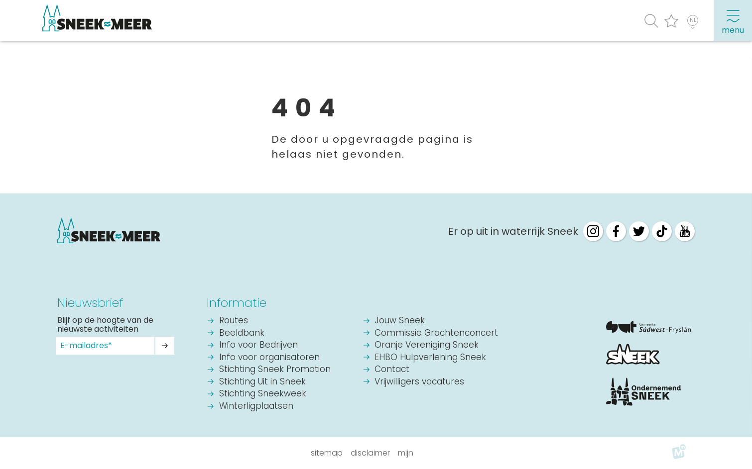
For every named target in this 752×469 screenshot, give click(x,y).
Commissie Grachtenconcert (436, 333)
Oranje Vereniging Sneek (427, 345)
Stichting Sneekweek (262, 394)
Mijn (405, 453)
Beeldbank (241, 333)
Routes (233, 321)
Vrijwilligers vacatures (419, 382)
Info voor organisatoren (269, 358)
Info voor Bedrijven (258, 345)
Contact (392, 370)
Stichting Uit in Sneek (262, 382)
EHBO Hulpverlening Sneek (430, 358)
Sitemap (327, 453)
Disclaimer (370, 453)
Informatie (236, 302)
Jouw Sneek (400, 321)
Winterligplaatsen (256, 406)
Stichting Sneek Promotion (275, 370)
